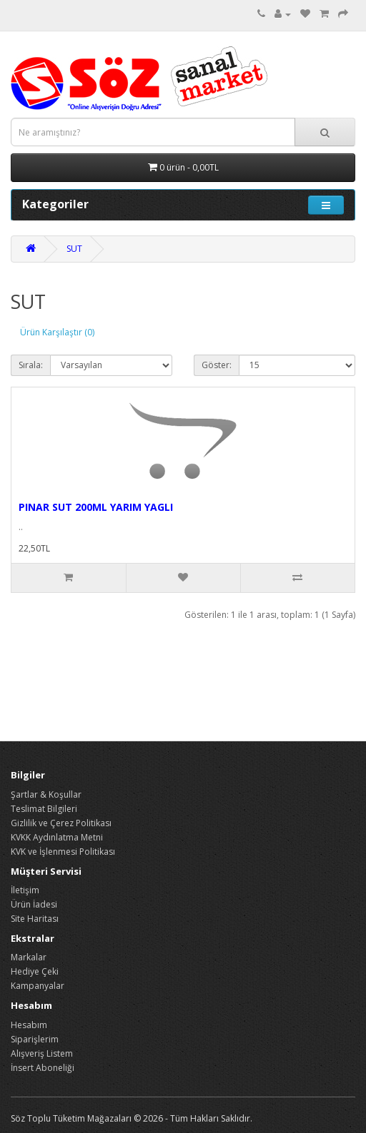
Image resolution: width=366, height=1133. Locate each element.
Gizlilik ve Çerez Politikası (61, 823)
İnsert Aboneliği (42, 1068)
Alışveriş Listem (42, 1053)
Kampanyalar (37, 986)
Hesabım (29, 1025)
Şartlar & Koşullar (46, 794)
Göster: (217, 365)
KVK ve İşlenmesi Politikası (63, 851)
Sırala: (31, 365)
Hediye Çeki (35, 971)
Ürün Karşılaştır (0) (57, 332)
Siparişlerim (35, 1039)
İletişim (25, 890)
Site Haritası (35, 919)
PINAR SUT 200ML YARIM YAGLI (96, 507)
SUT (74, 249)
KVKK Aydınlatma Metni (57, 837)
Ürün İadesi (34, 904)
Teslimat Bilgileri (44, 809)
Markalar (28, 957)
